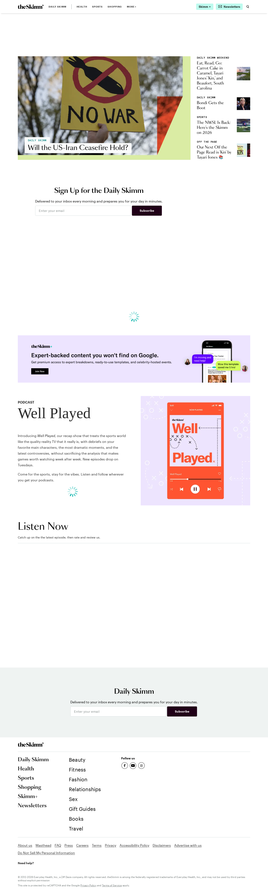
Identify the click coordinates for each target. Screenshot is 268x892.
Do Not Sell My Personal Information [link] (46, 853)
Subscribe (147, 210)
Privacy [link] (110, 845)
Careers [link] (82, 845)
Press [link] (68, 845)
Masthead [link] (43, 845)
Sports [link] (97, 6)
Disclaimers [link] (162, 845)
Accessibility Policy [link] (134, 845)
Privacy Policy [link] (88, 885)
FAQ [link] (58, 845)
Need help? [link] (26, 863)
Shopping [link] (115, 6)
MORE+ (131, 6)
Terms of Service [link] (112, 885)
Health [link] (82, 6)
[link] (31, 7)
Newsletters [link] (32, 805)
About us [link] (25, 845)
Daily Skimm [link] (57, 6)
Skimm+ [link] (28, 796)
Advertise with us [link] (188, 845)
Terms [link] (97, 845)
